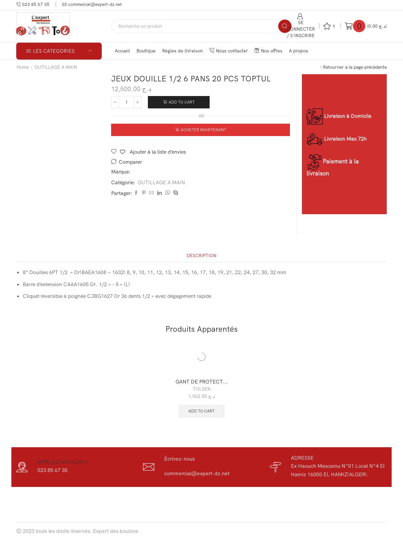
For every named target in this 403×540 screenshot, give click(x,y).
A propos (298, 51)
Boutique (146, 51)
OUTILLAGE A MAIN (55, 67)
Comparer (130, 162)
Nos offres (268, 51)
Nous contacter (228, 51)
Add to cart (182, 102)
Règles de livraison (182, 51)
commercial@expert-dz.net (196, 473)
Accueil (122, 51)
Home (23, 67)
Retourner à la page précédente (355, 67)
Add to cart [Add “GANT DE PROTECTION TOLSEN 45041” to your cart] (201, 410)
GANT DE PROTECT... (202, 381)
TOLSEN (202, 389)
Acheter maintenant (203, 129)
